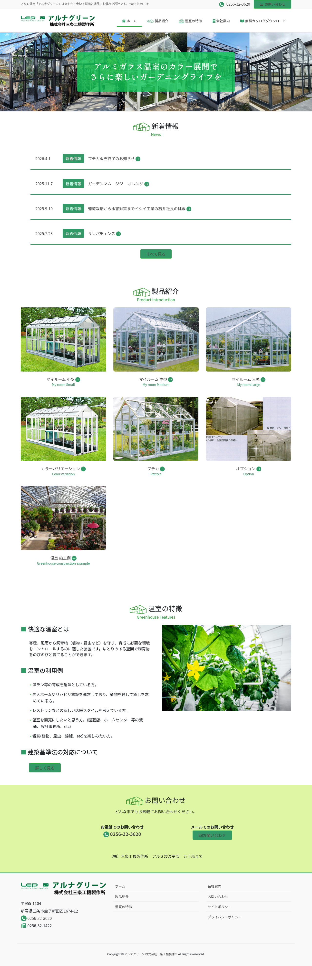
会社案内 (214, 886)
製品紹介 (122, 896)
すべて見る (156, 254)
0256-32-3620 (36, 918)
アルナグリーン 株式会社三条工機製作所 (150, 954)
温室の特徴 (123, 906)
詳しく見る (45, 768)
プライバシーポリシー (225, 916)
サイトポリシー (220, 906)
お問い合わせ (272, 4)
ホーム (120, 886)
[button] (23, 71)
